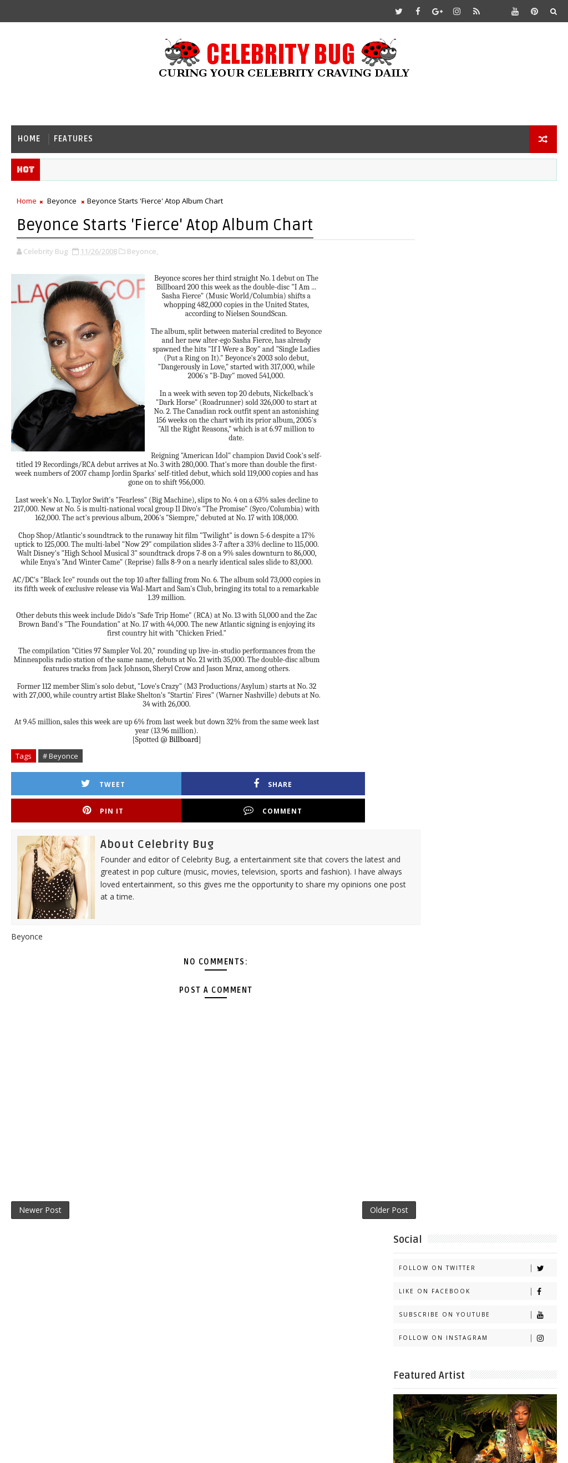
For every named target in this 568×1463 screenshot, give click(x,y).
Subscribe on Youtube (477, 273)
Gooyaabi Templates (231, 1446)
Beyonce (62, 203)
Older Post (351, 1187)
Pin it (249, 785)
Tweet (64, 785)
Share (157, 785)
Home (29, 139)
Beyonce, (142, 252)
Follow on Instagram (477, 296)
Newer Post (40, 1187)
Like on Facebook (477, 250)
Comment (342, 785)
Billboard (184, 740)
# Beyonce (60, 757)
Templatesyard (104, 1446)
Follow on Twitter (477, 226)
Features (73, 139)
